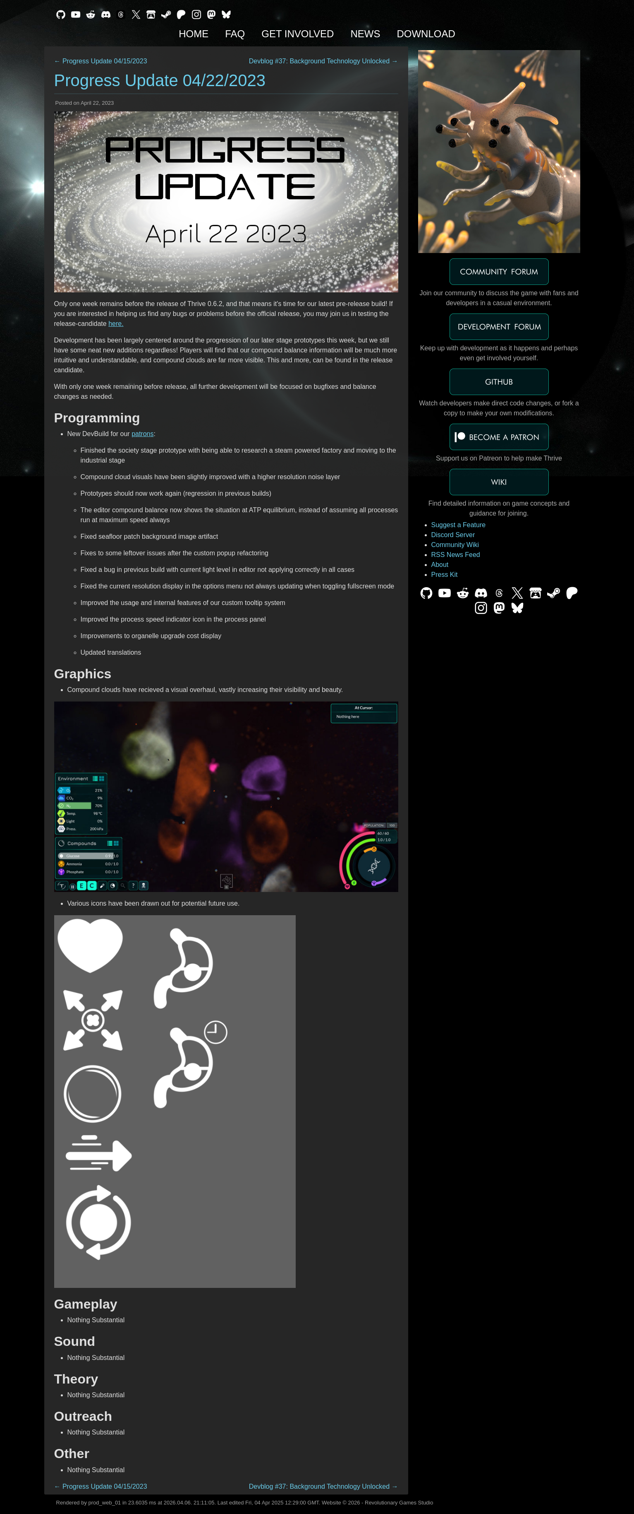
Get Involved (297, 33)
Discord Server (453, 534)
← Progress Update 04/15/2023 (100, 61)
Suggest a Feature (458, 524)
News (365, 33)
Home (193, 33)
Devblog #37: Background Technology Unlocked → (323, 61)
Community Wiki (455, 544)
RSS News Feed (455, 554)
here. (115, 323)
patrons (142, 433)
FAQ (235, 33)
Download (426, 33)
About (440, 564)
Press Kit (444, 574)
